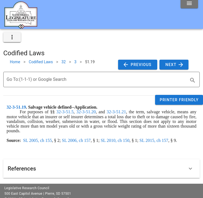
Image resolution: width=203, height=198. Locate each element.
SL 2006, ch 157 (76, 140)
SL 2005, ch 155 (37, 140)
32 (63, 62)
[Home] (20, 27)
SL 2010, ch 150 (115, 140)
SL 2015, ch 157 (153, 140)
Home (15, 62)
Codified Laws (41, 62)
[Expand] (190, 169)
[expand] (12, 37)
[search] (192, 80)
